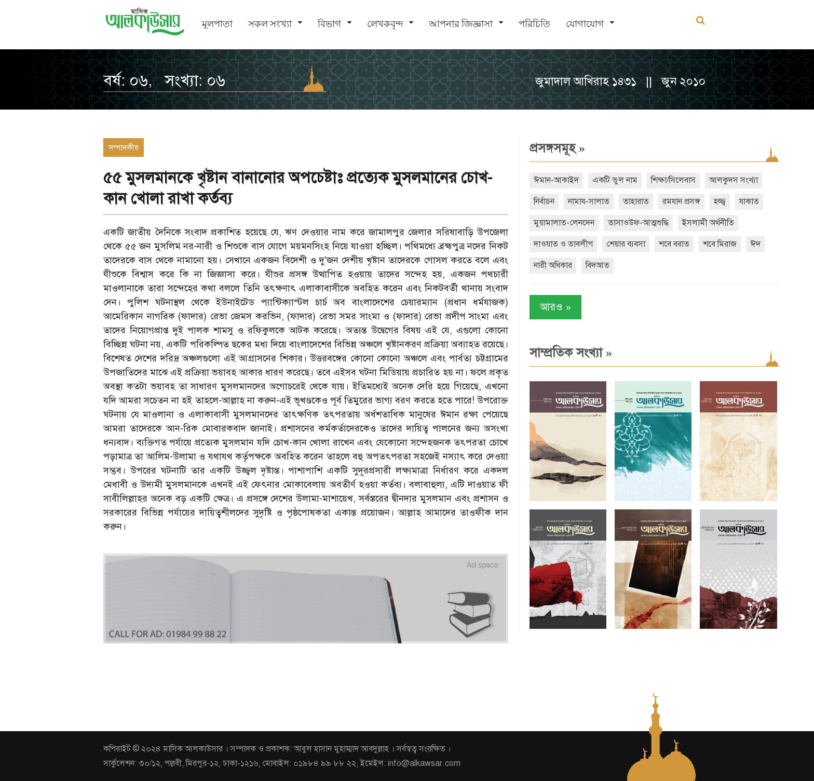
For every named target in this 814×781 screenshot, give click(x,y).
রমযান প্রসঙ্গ (681, 201)
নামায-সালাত (588, 201)
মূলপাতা (217, 23)
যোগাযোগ (585, 23)
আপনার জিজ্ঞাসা (461, 23)
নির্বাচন (544, 201)
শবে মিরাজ (720, 244)
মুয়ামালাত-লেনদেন (564, 223)
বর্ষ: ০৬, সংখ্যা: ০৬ (164, 80)
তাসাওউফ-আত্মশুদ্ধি (638, 223)
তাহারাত (636, 201)
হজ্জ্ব (720, 201)
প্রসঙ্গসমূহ (557, 148)
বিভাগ (329, 23)
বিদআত (597, 265)
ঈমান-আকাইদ (556, 180)
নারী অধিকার (553, 265)
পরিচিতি (534, 23)
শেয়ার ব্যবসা (625, 244)
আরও (555, 307)
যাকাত (749, 201)
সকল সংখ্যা (270, 23)
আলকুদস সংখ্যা (733, 180)
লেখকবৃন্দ (385, 23)
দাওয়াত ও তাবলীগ (563, 244)
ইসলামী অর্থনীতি (708, 223)
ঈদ (755, 244)
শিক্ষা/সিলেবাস (673, 180)
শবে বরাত (674, 244)
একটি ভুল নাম (614, 180)
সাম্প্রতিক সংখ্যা (571, 352)
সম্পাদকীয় (123, 147)
